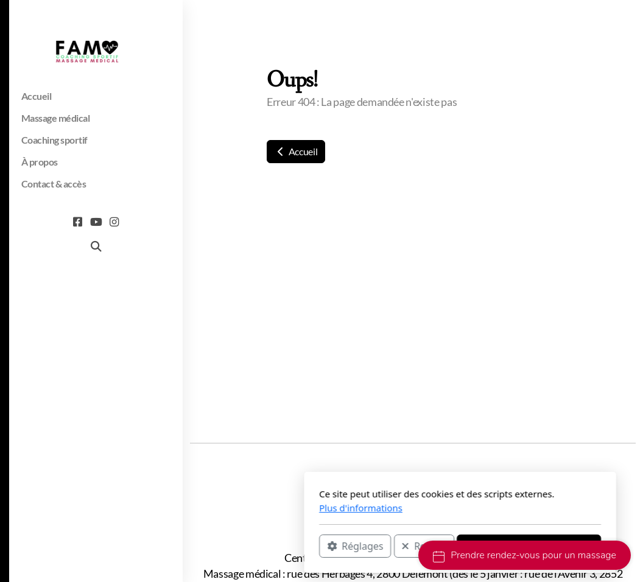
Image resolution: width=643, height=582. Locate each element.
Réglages (217, 546)
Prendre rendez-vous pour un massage (524, 556)
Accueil (296, 151)
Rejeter (285, 546)
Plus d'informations (222, 508)
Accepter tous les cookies (390, 546)
